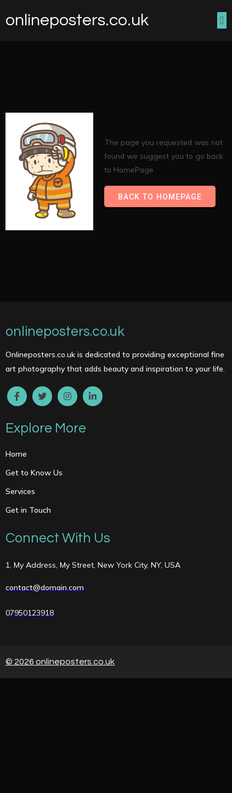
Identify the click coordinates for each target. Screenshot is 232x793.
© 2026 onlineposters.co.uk (60, 661)
